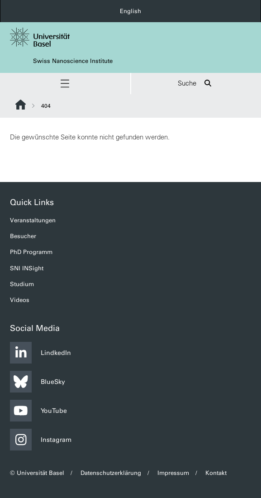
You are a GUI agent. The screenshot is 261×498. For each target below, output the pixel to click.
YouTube (38, 410)
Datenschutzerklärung (111, 472)
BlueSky (37, 382)
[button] (65, 83)
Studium (22, 284)
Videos (19, 300)
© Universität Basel (37, 472)
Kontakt (216, 472)
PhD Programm (31, 252)
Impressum (173, 472)
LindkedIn (40, 353)
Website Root (20, 105)
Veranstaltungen (33, 220)
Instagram (40, 439)
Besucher (23, 236)
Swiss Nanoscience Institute (73, 60)
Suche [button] (196, 83)
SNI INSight (26, 268)
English (130, 11)
